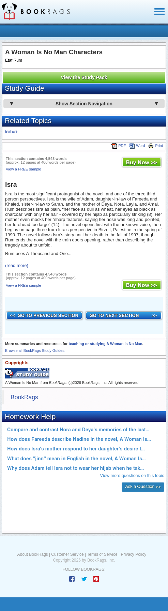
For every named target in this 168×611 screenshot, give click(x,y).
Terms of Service (102, 554)
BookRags (24, 397)
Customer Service (67, 554)
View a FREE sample (23, 169)
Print (155, 146)
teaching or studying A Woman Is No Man (105, 344)
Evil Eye (11, 131)
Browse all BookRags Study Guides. (35, 350)
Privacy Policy (133, 554)
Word (137, 146)
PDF (118, 146)
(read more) (16, 265)
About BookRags (32, 554)
